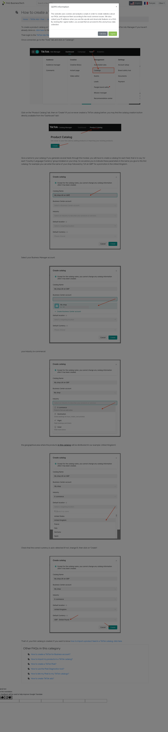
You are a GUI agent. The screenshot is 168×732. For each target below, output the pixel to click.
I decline (102, 34)
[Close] (116, 6)
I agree (113, 34)
